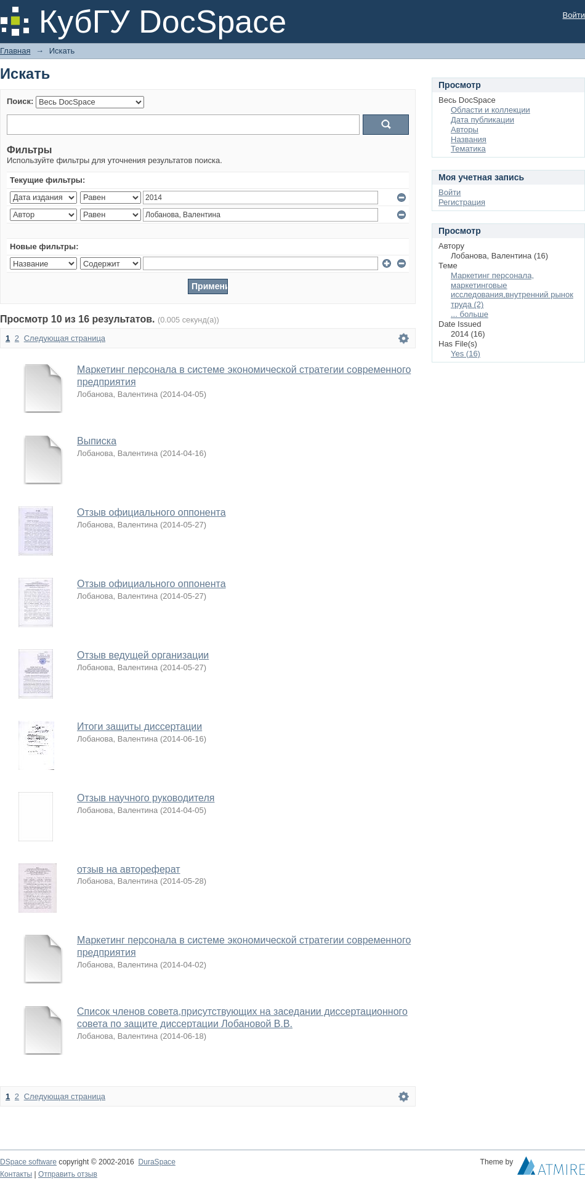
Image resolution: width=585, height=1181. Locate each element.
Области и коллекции (490, 109)
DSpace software (28, 1162)
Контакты (16, 1174)
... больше (469, 314)
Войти (574, 15)
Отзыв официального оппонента (151, 512)
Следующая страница (64, 338)
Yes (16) (465, 353)
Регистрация (461, 202)
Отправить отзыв (67, 1174)
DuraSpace (156, 1162)
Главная (15, 50)
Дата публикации (482, 119)
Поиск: (20, 101)
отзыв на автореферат (128, 869)
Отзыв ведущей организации (143, 655)
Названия (468, 139)
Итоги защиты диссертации (139, 726)
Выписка (96, 441)
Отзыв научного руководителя (145, 798)
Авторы (464, 129)
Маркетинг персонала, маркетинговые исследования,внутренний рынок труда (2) (512, 290)
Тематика (468, 148)
